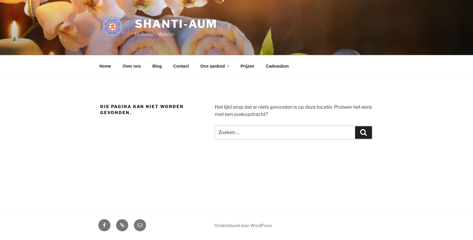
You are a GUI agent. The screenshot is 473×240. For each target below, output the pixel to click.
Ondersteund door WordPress (243, 225)
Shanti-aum (176, 23)
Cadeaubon (277, 66)
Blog (157, 66)
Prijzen (247, 66)
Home (105, 66)
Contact (181, 66)
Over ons (131, 66)
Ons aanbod (215, 66)
